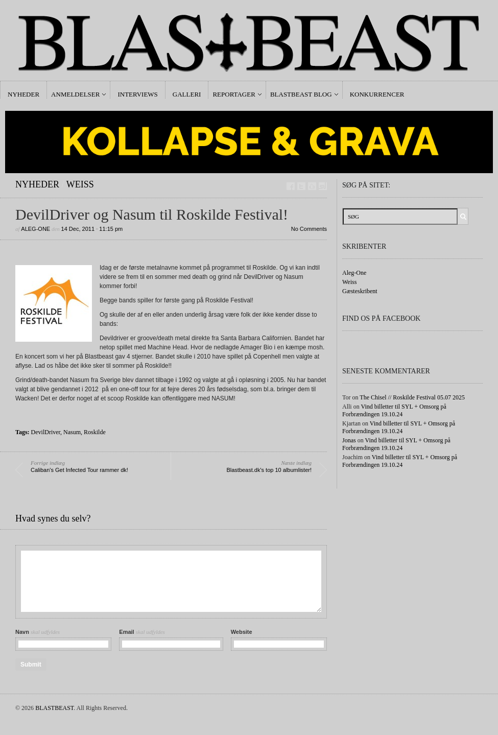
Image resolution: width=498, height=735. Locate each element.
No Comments (309, 229)
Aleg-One (35, 229)
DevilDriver (46, 432)
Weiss (80, 184)
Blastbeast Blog (301, 94)
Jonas (349, 440)
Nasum (72, 432)
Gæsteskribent (359, 291)
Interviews (137, 94)
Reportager (233, 94)
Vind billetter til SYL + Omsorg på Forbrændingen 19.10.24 (394, 410)
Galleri (187, 94)
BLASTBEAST (54, 708)
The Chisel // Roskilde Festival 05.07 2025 (412, 397)
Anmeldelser (75, 94)
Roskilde (95, 432)
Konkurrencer (377, 94)
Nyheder (23, 94)
